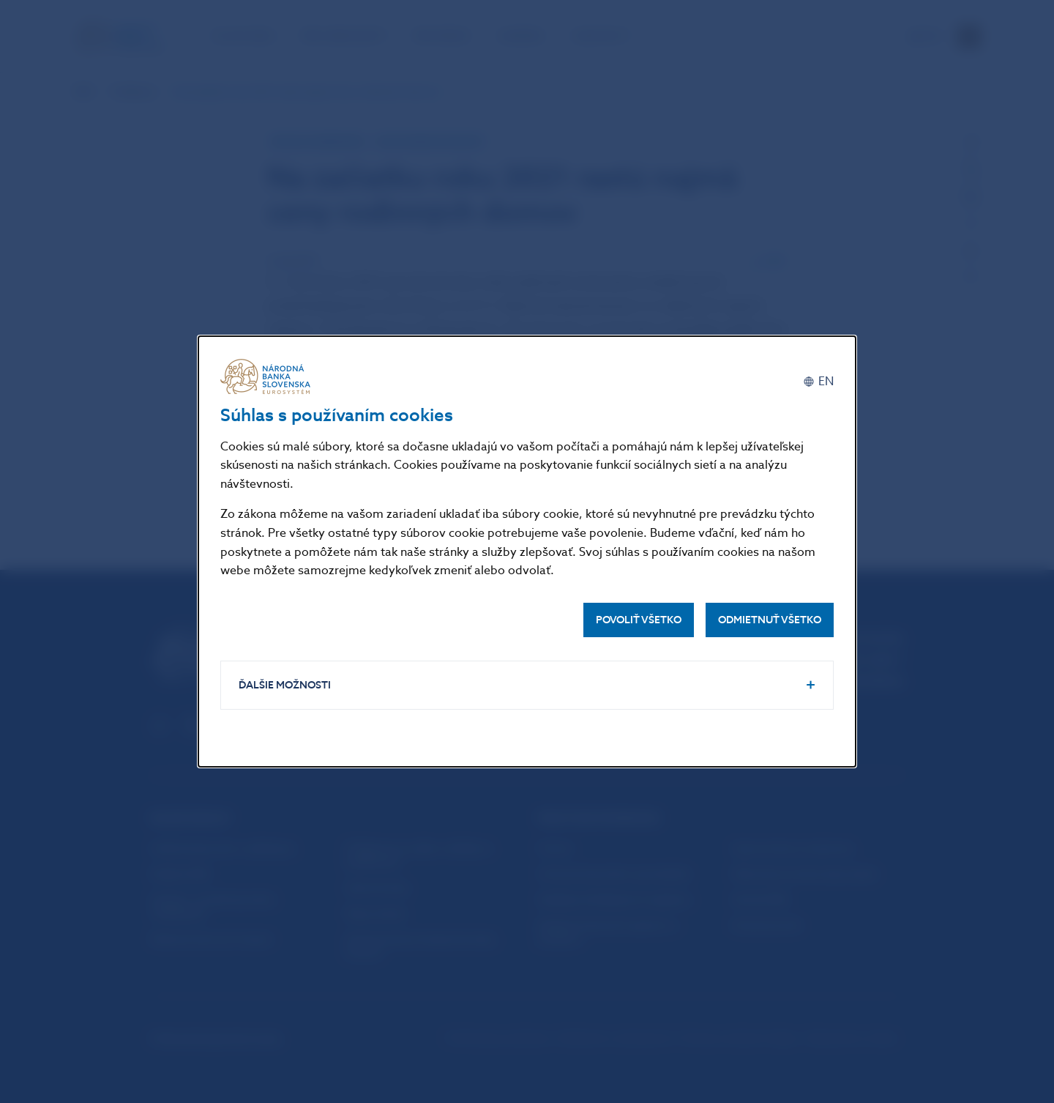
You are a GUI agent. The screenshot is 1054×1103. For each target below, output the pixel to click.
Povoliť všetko (638, 620)
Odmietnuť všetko (769, 620)
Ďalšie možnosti (285, 685)
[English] (818, 382)
